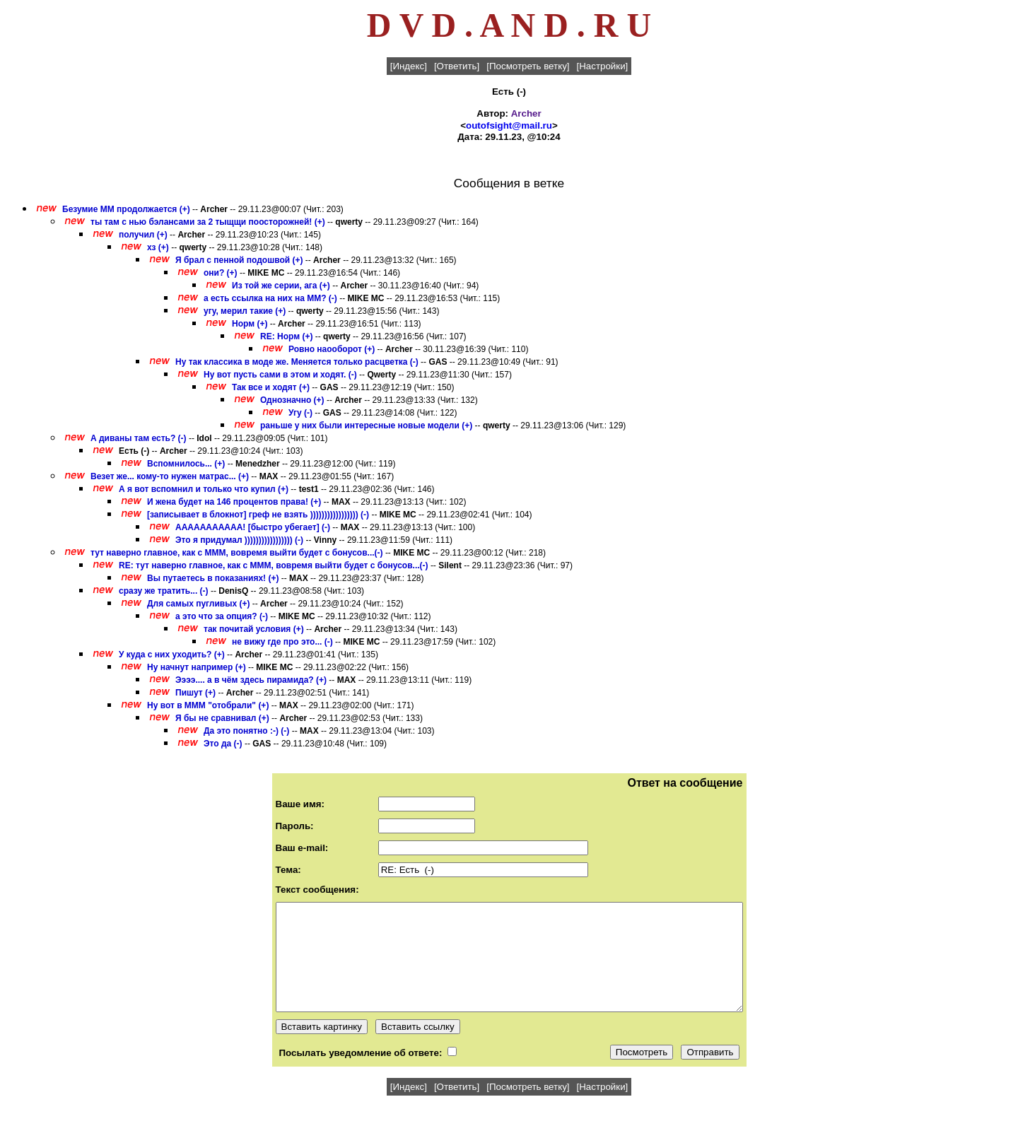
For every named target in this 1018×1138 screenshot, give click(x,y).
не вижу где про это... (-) (282, 642)
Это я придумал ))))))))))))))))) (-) (239, 540)
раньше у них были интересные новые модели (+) (366, 425)
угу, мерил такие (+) (245, 311)
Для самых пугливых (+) (198, 604)
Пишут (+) (195, 693)
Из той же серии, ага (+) (281, 286)
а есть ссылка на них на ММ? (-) (270, 298)
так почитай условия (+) (254, 629)
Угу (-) (300, 413)
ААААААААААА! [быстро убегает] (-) (252, 527)
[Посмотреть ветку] (527, 66)
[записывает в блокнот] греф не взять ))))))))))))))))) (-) (258, 515)
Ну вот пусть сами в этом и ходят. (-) (280, 375)
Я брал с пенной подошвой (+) (239, 260)
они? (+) (221, 273)
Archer (526, 113)
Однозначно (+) (292, 400)
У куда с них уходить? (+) (173, 654)
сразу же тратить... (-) (164, 591)
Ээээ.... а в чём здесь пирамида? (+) (251, 680)
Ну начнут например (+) (196, 667)
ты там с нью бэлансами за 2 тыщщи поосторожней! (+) (207, 222)
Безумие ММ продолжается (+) (126, 209)
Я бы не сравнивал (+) (222, 718)
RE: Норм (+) (286, 336)
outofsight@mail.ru (509, 125)
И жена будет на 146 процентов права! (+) (234, 502)
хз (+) (158, 247)
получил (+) (143, 235)
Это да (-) (223, 744)
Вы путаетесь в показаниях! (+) (213, 578)
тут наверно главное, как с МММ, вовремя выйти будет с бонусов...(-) (237, 553)
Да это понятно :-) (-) (246, 731)
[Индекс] (408, 66)
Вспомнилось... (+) (186, 464)
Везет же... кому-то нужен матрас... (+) (169, 476)
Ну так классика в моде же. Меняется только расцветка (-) (297, 362)
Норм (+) (249, 324)
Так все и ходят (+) (271, 387)
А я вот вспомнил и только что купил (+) (203, 489)
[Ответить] (456, 66)
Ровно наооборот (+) (331, 349)
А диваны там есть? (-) (138, 438)
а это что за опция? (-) (221, 616)
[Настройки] (602, 66)
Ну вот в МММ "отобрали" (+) (208, 705)
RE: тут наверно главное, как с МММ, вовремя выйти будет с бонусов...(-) (275, 565)
